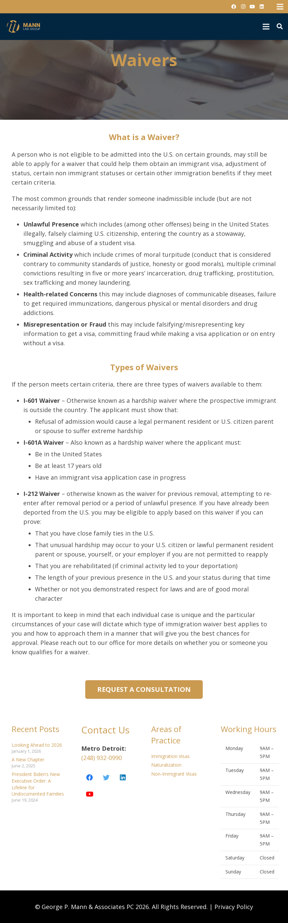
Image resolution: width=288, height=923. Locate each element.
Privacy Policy (233, 907)
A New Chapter (28, 759)
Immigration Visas (170, 756)
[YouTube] (252, 6)
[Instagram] (243, 6)
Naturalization (166, 765)
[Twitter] (106, 777)
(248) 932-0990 (101, 758)
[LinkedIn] (261, 6)
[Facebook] (233, 6)
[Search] (279, 26)
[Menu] (266, 26)
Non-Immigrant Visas (174, 774)
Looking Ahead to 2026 (37, 745)
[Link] (24, 26)
